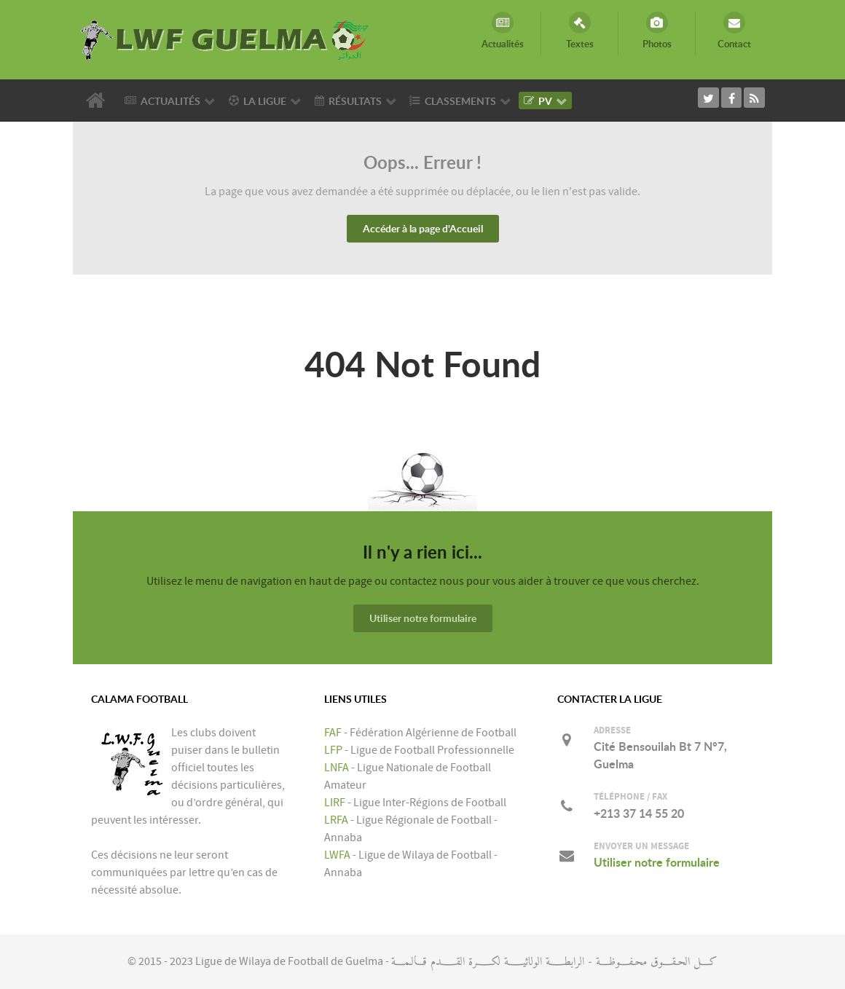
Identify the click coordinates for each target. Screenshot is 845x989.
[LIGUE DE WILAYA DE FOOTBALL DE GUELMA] (226, 38)
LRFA (336, 820)
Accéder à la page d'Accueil (423, 228)
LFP (333, 750)
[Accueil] (98, 100)
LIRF (334, 802)
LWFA (337, 855)
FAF (333, 732)
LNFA (336, 767)
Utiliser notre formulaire (422, 618)
